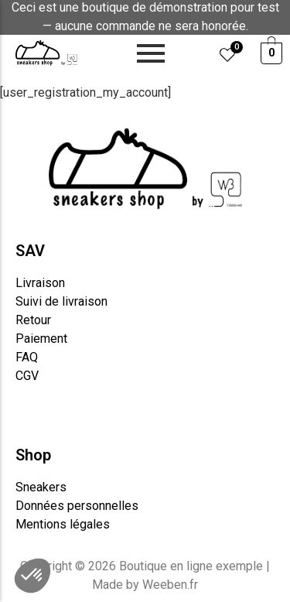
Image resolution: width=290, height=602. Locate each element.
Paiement (41, 338)
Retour (33, 320)
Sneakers (41, 487)
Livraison (40, 282)
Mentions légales (62, 524)
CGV (27, 375)
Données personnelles (76, 505)
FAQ (26, 357)
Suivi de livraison (61, 301)
